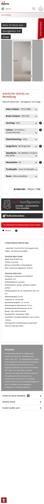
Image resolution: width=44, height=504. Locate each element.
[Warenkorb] (40, 8)
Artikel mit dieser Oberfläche (16, 396)
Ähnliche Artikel (8, 402)
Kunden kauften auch (11, 408)
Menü (6, 8)
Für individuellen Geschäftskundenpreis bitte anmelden (22, 225)
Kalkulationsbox (41, 29)
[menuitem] (6, 8)
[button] (4, 500)
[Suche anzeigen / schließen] (33, 8)
